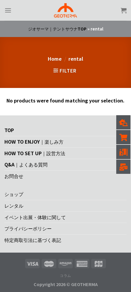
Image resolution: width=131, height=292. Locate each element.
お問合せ (13, 175)
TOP (9, 130)
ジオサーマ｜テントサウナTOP (57, 29)
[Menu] (8, 10)
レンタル (13, 205)
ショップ (13, 194)
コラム (65, 275)
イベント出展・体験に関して (35, 217)
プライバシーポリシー (28, 228)
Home (55, 58)
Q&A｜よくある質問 (26, 164)
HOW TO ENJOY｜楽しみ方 (33, 141)
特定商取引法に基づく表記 (32, 239)
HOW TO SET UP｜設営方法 (34, 153)
